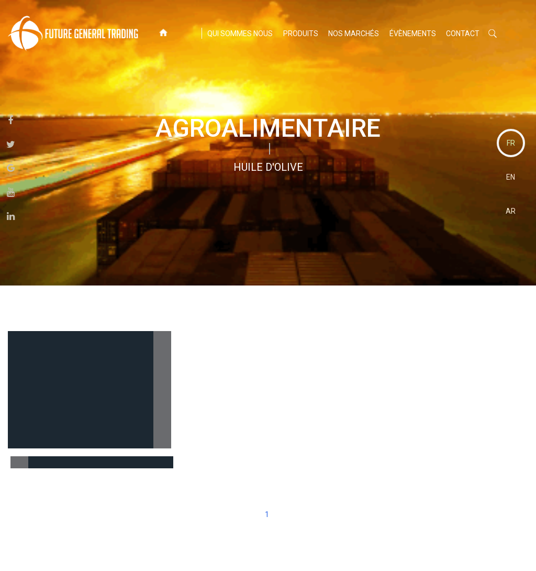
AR (511, 211)
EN (510, 177)
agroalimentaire (268, 128)
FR (511, 143)
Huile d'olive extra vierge (91, 462)
